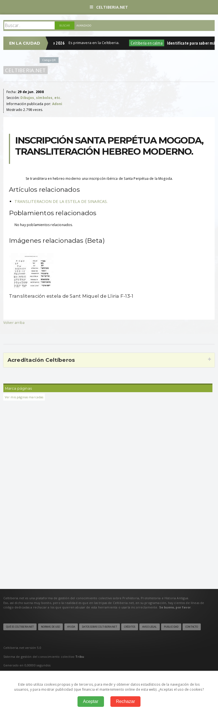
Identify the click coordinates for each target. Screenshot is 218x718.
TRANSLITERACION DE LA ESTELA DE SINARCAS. (61, 201)
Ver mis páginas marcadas (24, 397)
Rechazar (125, 701)
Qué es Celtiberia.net (20, 627)
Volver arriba (14, 322)
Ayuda (71, 627)
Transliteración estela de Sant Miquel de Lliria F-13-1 (71, 296)
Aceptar (90, 701)
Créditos (129, 627)
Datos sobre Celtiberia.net (99, 627)
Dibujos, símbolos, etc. (40, 97)
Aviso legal (149, 627)
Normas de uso (50, 627)
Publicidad (171, 627)
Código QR (49, 60)
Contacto (191, 627)
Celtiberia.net (109, 7)
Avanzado (83, 25)
